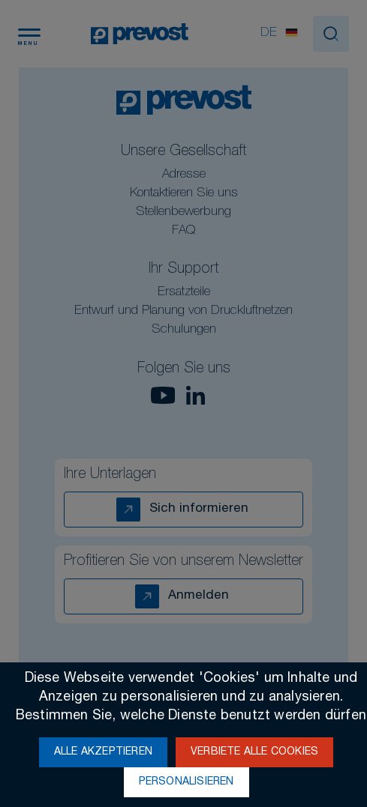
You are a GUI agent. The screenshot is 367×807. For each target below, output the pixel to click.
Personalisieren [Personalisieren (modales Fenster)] (186, 782)
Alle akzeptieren (103, 752)
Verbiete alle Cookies (254, 752)
